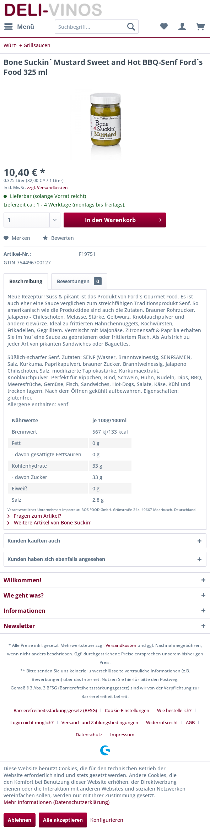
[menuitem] (19, 27)
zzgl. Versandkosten (47, 188)
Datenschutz (89, 734)
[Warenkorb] (199, 27)
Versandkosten (121, 645)
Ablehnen (19, 819)
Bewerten (58, 238)
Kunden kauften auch (33, 540)
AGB (190, 722)
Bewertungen (79, 281)
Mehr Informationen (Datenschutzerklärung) (56, 802)
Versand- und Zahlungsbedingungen (99, 722)
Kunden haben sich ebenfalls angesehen (56, 559)
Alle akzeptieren (63, 819)
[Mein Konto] (181, 27)
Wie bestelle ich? (174, 710)
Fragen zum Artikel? (34, 515)
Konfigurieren (106, 819)
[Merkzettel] (164, 27)
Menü (19, 26)
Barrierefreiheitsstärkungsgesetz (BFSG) (55, 710)
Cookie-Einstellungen (127, 710)
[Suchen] (131, 27)
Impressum (122, 734)
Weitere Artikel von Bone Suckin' (49, 522)
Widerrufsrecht (162, 722)
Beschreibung (25, 281)
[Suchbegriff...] (97, 27)
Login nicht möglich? (32, 722)
